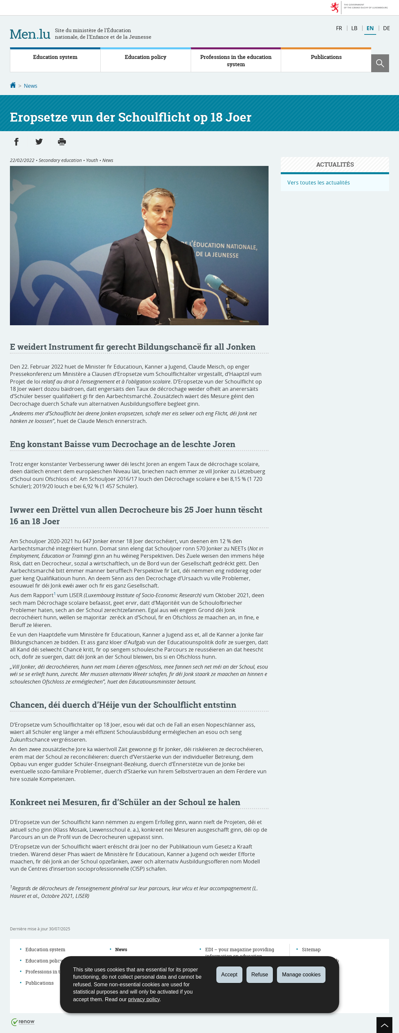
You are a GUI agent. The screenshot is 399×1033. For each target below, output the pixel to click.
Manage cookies (301, 974)
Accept (229, 974)
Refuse (259, 974)
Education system (55, 57)
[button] (380, 63)
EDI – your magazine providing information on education (239, 952)
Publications (326, 57)
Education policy (145, 57)
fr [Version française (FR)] (339, 28)
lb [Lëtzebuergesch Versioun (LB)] (354, 28)
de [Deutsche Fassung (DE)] (386, 28)
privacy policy (144, 999)
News (30, 85)
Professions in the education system (236, 60)
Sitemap (311, 949)
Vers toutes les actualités (318, 181)
